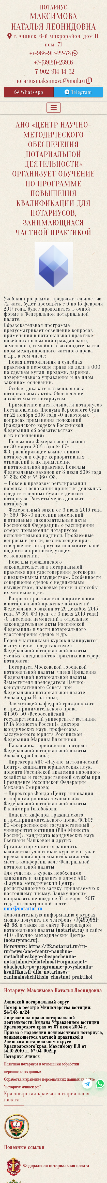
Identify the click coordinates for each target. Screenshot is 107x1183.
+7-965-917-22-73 (53, 53)
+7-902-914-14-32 (53, 71)
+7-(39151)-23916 (53, 62)
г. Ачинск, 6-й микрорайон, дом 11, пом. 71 (53, 40)
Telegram (78, 92)
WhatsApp (28, 92)
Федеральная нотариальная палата (48, 1166)
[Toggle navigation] (54, 108)
